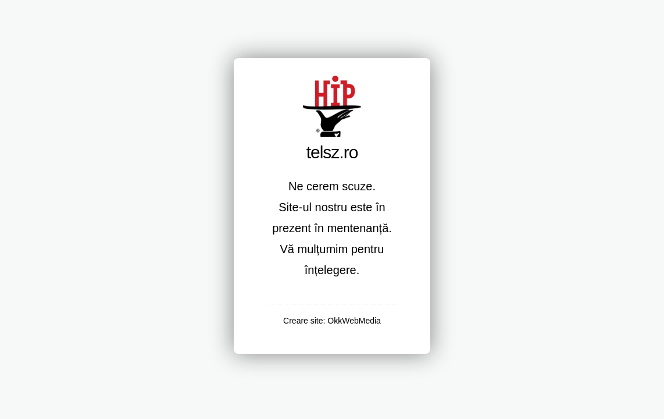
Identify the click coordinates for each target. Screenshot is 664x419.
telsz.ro (332, 152)
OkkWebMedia (354, 320)
